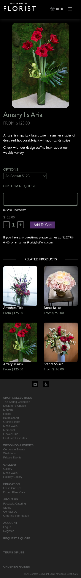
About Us (10, 499)
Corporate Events (14, 449)
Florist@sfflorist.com (40, 242)
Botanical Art (11, 418)
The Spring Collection (16, 401)
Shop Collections (17, 397)
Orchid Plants (11, 421)
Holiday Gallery (12, 476)
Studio (7, 507)
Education (11, 484)
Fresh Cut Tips (12, 488)
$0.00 (57, 9)
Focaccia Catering (14, 503)
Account (10, 523)
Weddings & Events (18, 445)
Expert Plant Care (14, 492)
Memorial (9, 430)
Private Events (12, 457)
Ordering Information (16, 515)
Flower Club (10, 434)
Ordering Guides (16, 566)
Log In (7, 527)
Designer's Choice (14, 405)
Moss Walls (10, 426)
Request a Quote (16, 538)
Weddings (9, 453)
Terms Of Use (13, 552)
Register (8, 531)
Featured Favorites (15, 438)
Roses (7, 413)
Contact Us (10, 511)
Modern (8, 409)
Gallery (10, 464)
